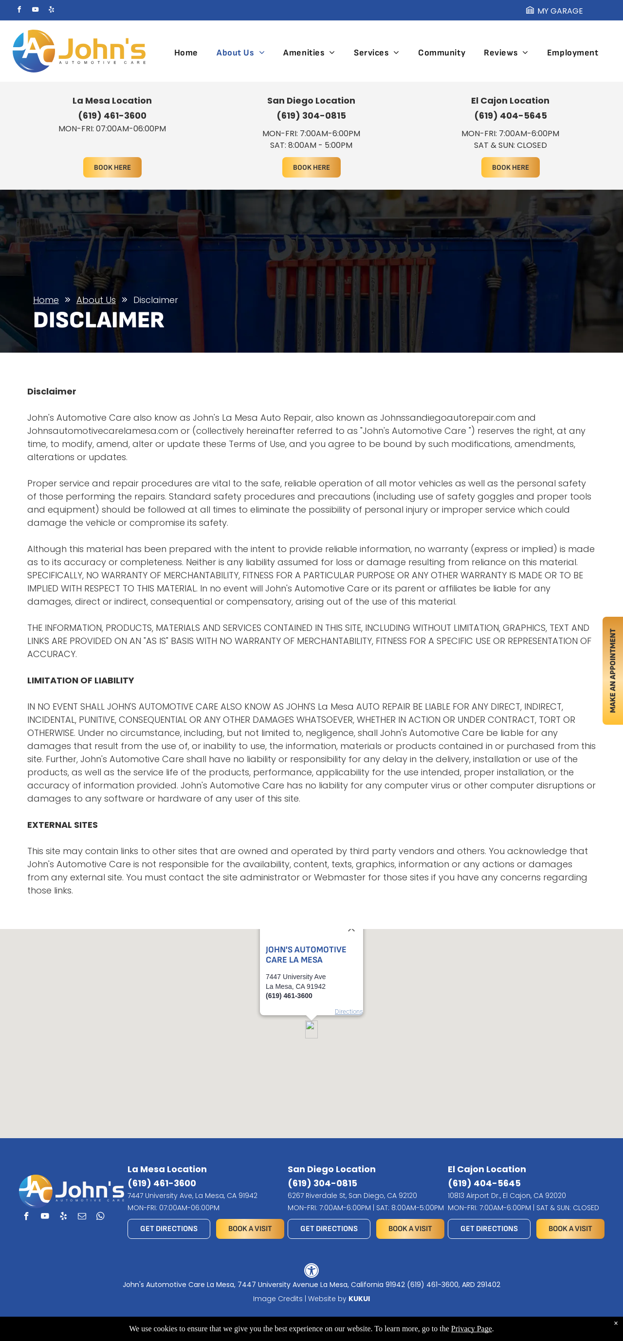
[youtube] (35, 11)
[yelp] (51, 11)
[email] (82, 1217)
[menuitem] (186, 52)
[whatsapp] (100, 1217)
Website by (327, 1299)
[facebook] (19, 11)
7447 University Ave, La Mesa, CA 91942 (192, 1195)
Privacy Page (471, 1328)
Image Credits (278, 1299)
